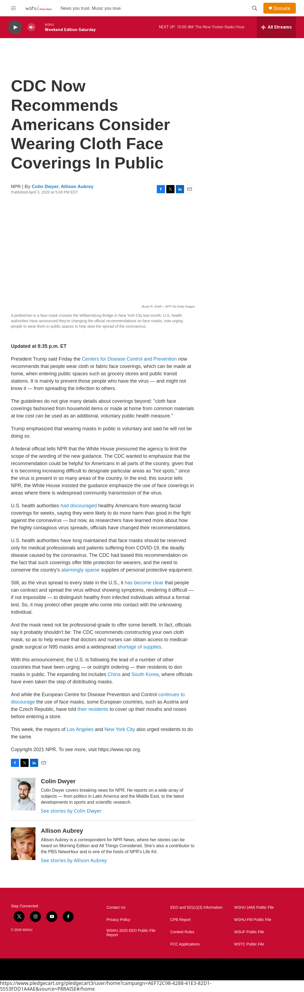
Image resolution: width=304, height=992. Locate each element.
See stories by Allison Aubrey (74, 860)
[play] (15, 27)
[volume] (31, 27)
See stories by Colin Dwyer (71, 810)
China (115, 674)
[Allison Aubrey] (23, 843)
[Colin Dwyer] (23, 794)
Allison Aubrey (77, 186)
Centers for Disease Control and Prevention (130, 359)
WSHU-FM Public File (252, 920)
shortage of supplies (139, 647)
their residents (92, 709)
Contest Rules (182, 932)
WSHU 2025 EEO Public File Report (131, 933)
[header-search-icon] (254, 8)
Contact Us (116, 907)
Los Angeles (80, 729)
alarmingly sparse (80, 570)
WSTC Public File (249, 944)
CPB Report (180, 920)
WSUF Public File (249, 932)
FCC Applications (185, 944)
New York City (119, 729)
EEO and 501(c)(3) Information (196, 907)
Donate (281, 8)
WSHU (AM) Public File (254, 907)
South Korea (145, 674)
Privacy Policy (118, 920)
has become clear (145, 582)
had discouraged (79, 505)
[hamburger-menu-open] (13, 8)
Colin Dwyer (45, 186)
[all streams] (276, 27)
